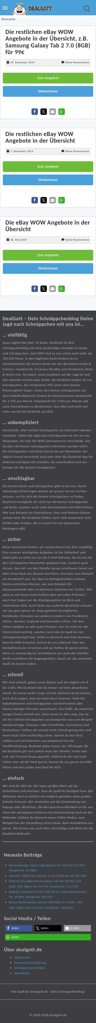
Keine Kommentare (77, 62)
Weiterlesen (48, 91)
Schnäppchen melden (30, 968)
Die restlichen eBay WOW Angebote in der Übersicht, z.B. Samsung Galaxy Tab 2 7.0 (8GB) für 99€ (47, 42)
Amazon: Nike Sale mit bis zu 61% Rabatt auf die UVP (48, 876)
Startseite (8, 19)
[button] (34, 111)
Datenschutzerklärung (30, 963)
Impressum (22, 957)
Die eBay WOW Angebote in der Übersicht (47, 226)
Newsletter (22, 973)
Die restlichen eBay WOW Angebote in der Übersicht (40, 137)
